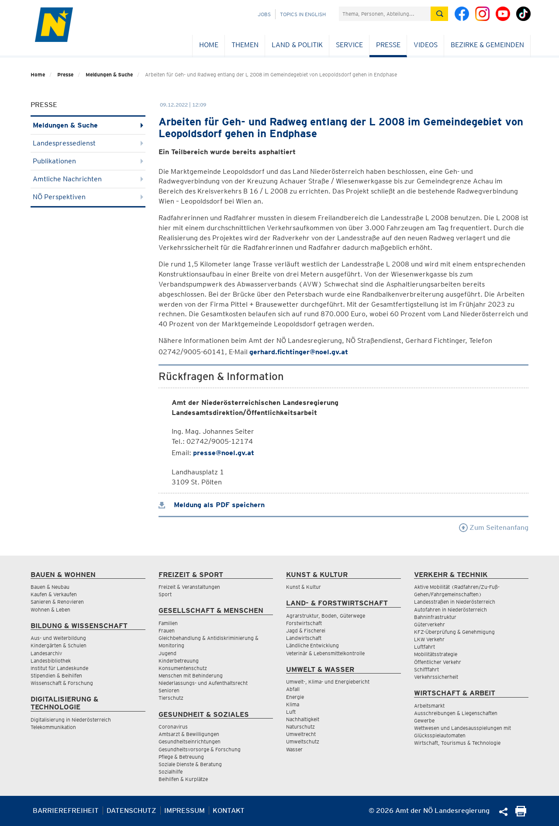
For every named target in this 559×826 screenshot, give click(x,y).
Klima (292, 704)
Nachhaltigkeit (302, 719)
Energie (295, 697)
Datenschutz (131, 810)
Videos (426, 45)
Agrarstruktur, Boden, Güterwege (325, 615)
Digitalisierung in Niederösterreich (71, 719)
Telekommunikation (53, 727)
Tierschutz (171, 698)
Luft (291, 711)
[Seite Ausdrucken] (520, 814)
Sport (165, 594)
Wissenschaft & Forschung (62, 683)
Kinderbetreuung (179, 660)
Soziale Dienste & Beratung (190, 764)
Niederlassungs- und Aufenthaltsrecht (203, 683)
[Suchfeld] (385, 14)
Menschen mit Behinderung (191, 675)
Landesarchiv (46, 653)
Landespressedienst (88, 143)
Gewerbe (424, 720)
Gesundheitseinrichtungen (190, 741)
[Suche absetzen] (439, 14)
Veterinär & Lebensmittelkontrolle (325, 653)
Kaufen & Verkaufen (54, 594)
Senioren (169, 690)
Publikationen (88, 161)
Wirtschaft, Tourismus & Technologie (457, 743)
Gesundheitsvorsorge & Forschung (200, 749)
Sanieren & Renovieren (57, 601)
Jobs (264, 14)
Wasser (294, 749)
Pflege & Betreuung (181, 756)
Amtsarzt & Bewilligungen (189, 734)
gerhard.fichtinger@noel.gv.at (298, 352)
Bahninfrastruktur (435, 617)
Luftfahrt (424, 646)
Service (349, 45)
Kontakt (229, 810)
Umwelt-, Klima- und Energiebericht (327, 681)
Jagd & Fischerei (305, 630)
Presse (388, 45)
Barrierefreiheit (66, 810)
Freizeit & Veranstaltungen (189, 587)
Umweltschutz (302, 741)
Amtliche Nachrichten (88, 179)
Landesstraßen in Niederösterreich (454, 601)
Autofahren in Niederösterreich (450, 609)
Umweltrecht (301, 734)
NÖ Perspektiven (88, 197)
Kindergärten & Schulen (58, 645)
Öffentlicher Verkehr (437, 662)
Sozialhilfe (171, 771)
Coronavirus (173, 726)
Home (208, 45)
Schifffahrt (426, 669)
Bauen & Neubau (50, 587)
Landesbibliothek (51, 660)
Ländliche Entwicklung (312, 645)
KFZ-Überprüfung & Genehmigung (454, 632)
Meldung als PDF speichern (212, 505)
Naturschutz (300, 726)
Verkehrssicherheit (436, 677)
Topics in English (303, 14)
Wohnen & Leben (50, 609)
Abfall (293, 689)
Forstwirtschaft (304, 623)
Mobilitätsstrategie (435, 654)
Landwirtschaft (303, 638)
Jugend (167, 653)
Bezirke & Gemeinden (487, 45)
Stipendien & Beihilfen (56, 675)
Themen (245, 45)
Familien (168, 623)
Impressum (184, 810)
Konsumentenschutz (183, 668)
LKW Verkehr (429, 639)
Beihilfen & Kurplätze (183, 779)
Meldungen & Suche (109, 74)
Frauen (167, 630)
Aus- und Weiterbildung (58, 638)
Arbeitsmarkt (429, 705)
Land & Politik (297, 45)
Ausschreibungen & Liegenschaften (455, 713)
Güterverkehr (429, 624)
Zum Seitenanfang (493, 527)
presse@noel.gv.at (223, 453)
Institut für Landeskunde (59, 668)
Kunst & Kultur (303, 587)
